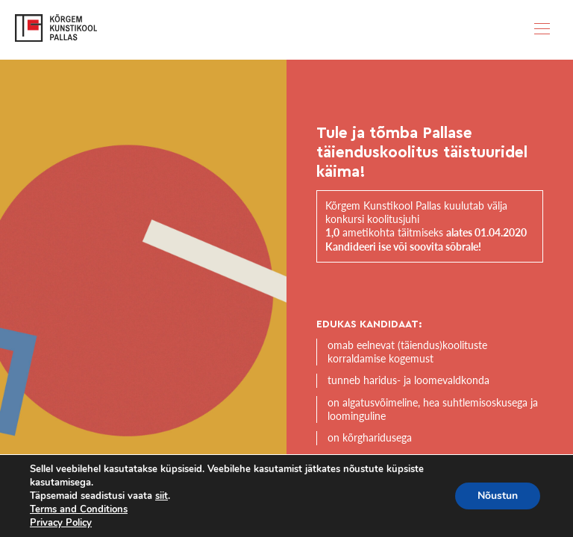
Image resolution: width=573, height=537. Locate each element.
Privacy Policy (61, 523)
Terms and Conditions (79, 509)
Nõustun (498, 496)
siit (161, 496)
